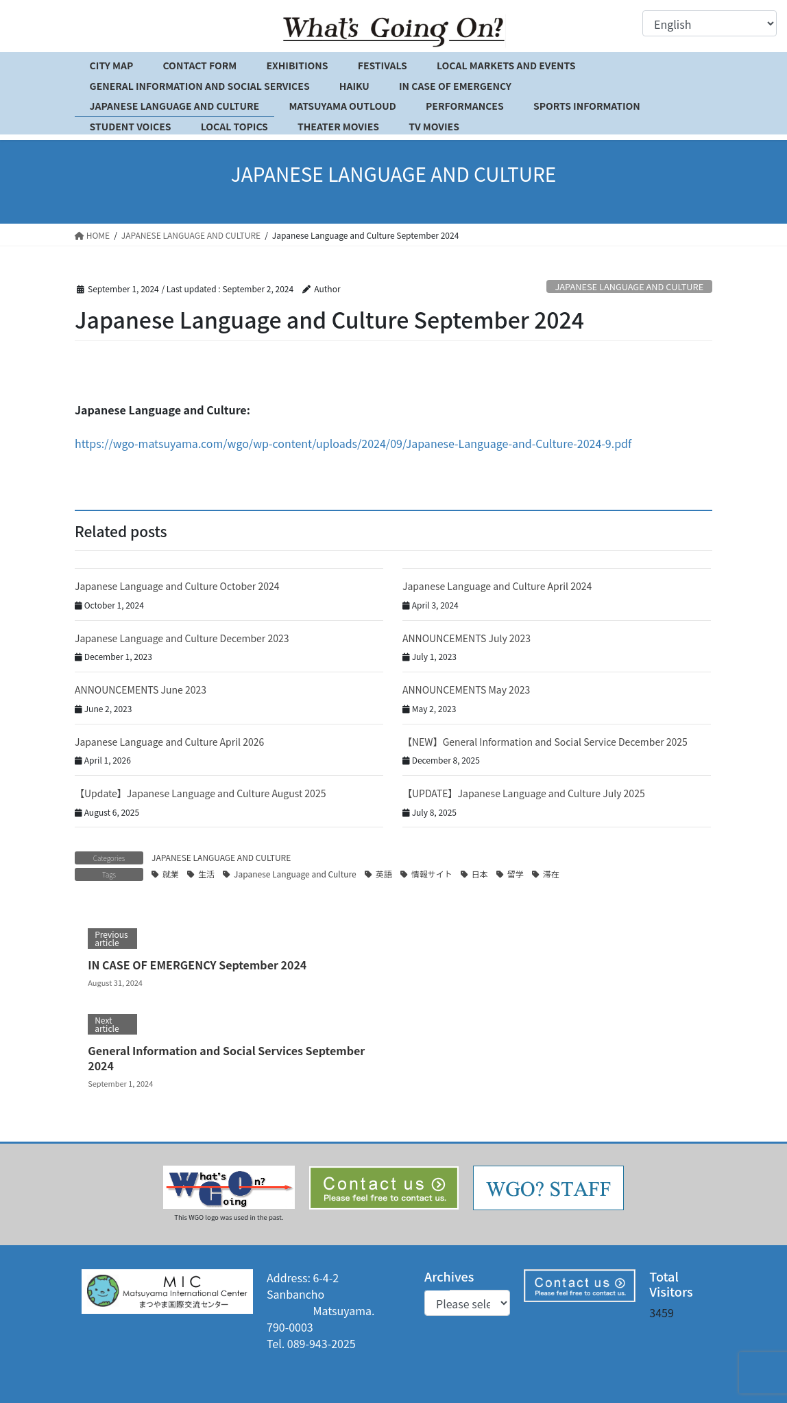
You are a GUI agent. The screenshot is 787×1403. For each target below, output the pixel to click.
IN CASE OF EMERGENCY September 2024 (197, 964)
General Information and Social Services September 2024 (226, 1058)
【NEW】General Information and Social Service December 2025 (545, 741)
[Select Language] (709, 23)
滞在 (551, 874)
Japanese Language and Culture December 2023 (182, 638)
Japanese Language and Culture (295, 874)
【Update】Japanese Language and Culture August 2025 (200, 793)
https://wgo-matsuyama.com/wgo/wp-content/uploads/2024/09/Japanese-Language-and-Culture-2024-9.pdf (353, 443)
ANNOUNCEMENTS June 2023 (140, 689)
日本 (480, 874)
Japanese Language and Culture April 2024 (497, 586)
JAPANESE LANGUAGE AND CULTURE (629, 286)
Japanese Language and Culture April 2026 (169, 741)
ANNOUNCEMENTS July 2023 (466, 638)
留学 (515, 874)
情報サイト (431, 874)
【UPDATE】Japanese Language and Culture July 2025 (523, 793)
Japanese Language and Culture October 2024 (177, 586)
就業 (170, 874)
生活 (206, 874)
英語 (384, 874)
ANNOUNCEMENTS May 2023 (466, 689)
